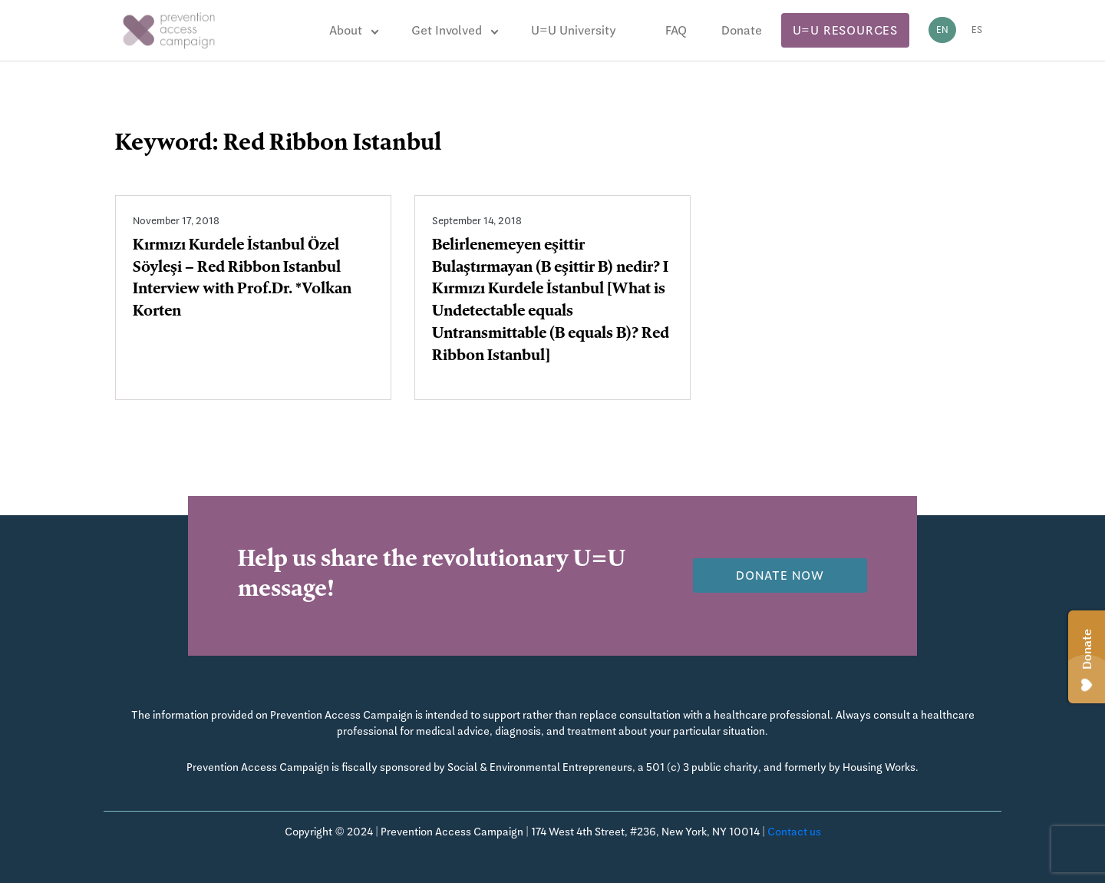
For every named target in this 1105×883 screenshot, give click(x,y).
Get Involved (446, 30)
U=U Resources (845, 30)
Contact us (794, 831)
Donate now (780, 575)
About (345, 30)
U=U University (573, 30)
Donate (741, 30)
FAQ (676, 30)
